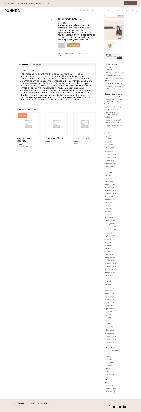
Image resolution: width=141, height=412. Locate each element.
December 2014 (110, 300)
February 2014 (109, 330)
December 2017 (110, 190)
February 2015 (109, 293)
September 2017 (110, 199)
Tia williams (108, 97)
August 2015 (108, 275)
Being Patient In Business (113, 83)
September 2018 (110, 163)
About (78, 10)
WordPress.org (109, 392)
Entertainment (109, 362)
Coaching (87, 10)
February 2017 (109, 221)
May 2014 (107, 321)
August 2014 (108, 312)
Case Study (108, 359)
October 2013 (109, 342)
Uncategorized (109, 374)
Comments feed (110, 389)
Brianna (107, 120)
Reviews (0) (37, 64)
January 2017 (109, 224)
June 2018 (108, 172)
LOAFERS (61, 56)
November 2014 (110, 303)
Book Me (99, 10)
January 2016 (109, 260)
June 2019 (108, 139)
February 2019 (109, 148)
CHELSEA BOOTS (28, 14)
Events (118, 10)
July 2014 (107, 315)
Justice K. (107, 107)
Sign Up (130, 3)
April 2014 (108, 324)
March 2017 (108, 218)
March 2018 (108, 181)
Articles (107, 353)
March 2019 (108, 145)
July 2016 (107, 242)
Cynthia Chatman (110, 112)
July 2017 (107, 205)
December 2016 (110, 227)
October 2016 (109, 233)
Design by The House (40, 403)
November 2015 (110, 266)
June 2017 (108, 209)
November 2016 (110, 230)
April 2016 (108, 251)
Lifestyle (107, 368)
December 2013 (110, 336)
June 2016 (108, 245)
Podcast (107, 371)
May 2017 (107, 212)
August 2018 (108, 166)
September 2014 (110, 309)
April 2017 (108, 215)
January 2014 (109, 333)
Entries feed (108, 385)
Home (19, 14)
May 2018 (107, 175)
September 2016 (110, 236)
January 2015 (109, 297)
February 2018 (109, 184)
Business (107, 356)
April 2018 (108, 178)
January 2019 (109, 151)
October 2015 (109, 269)
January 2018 (109, 187)
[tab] (24, 64)
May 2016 (107, 248)
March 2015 (108, 291)
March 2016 (108, 254)
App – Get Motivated (111, 350)
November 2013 (110, 339)
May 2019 (107, 142)
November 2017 (110, 193)
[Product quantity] (61, 45)
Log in (106, 382)
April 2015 (107, 287)
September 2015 (110, 272)
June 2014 (108, 318)
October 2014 (109, 306)
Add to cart (74, 45)
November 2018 (110, 157)
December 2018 (110, 154)
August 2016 (108, 239)
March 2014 (108, 327)
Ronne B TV (109, 10)
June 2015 (108, 281)
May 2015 (107, 284)
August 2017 (108, 203)
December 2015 (110, 263)
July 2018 (107, 169)
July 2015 (107, 278)
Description (23, 64)
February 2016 (109, 257)
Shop (127, 10)
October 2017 (109, 196)
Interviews (108, 365)
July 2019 (107, 136)
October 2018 (109, 160)
